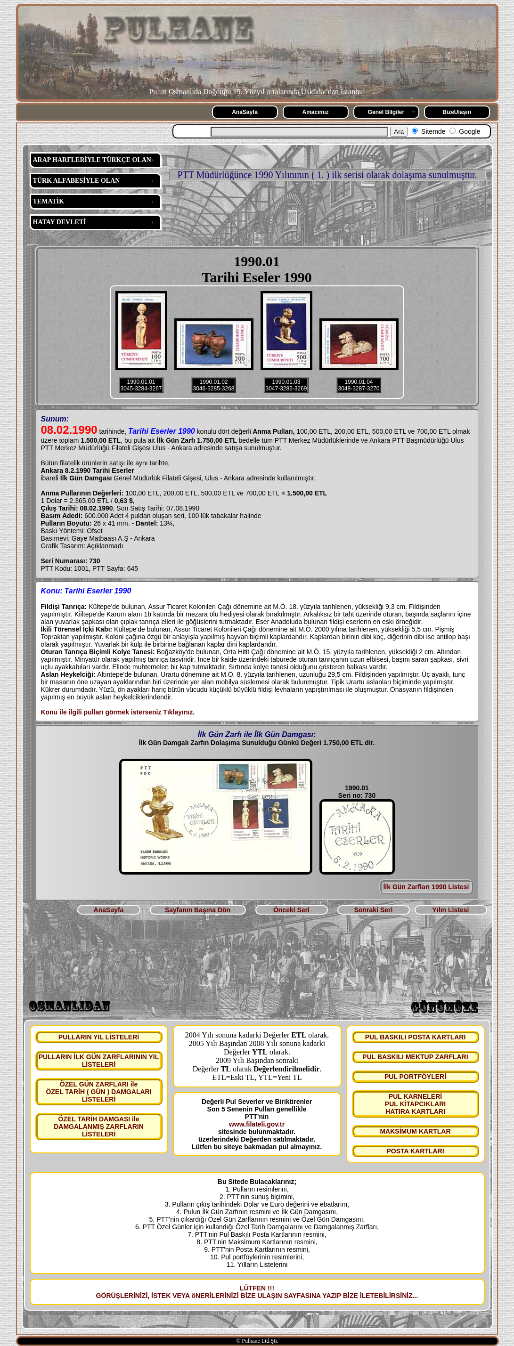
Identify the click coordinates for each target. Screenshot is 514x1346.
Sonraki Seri (373, 910)
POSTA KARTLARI (415, 1151)
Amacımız (315, 112)
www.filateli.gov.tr (257, 1124)
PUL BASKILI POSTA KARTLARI (415, 1037)
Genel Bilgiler (386, 112)
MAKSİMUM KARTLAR (415, 1131)
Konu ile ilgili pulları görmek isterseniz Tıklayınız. (118, 712)
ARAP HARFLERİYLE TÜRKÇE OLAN (92, 159)
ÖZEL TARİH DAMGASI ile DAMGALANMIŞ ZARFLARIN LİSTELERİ (99, 1126)
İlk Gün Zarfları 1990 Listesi (426, 887)
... (415, 1295)
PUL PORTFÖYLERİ (415, 1076)
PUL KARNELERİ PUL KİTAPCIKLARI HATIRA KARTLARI (415, 1104)
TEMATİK (49, 201)
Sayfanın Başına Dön (197, 910)
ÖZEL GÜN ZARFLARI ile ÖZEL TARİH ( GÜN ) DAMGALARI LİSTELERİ (98, 1091)
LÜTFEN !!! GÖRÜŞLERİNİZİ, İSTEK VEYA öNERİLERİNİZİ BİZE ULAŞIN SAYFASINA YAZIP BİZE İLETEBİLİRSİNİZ (254, 1291)
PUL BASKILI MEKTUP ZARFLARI (415, 1057)
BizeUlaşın (456, 112)
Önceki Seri (291, 910)
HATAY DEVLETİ (59, 222)
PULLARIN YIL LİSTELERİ (98, 1037)
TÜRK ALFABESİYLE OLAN (76, 180)
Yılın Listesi (450, 910)
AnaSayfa (245, 112)
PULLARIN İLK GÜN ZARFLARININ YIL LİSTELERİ (99, 1060)
